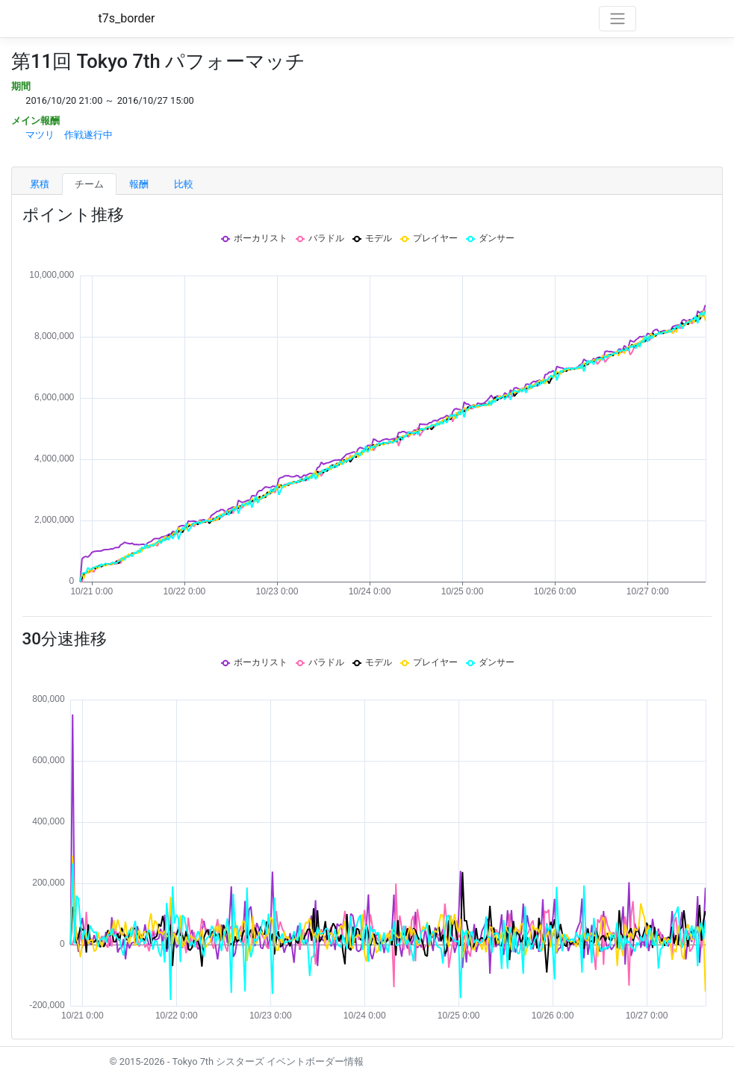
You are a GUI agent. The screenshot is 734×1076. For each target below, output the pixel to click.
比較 (183, 184)
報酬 (139, 184)
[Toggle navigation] (617, 18)
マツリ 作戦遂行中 (69, 134)
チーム (89, 184)
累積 (39, 184)
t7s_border (127, 18)
